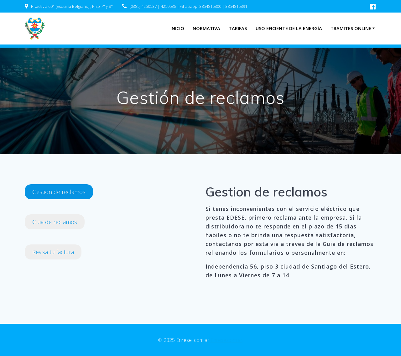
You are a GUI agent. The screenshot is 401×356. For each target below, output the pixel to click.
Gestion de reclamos (59, 192)
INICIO (177, 28)
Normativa (206, 28)
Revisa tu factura (53, 252)
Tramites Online (351, 28)
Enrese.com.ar (226, 340)
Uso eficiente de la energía (289, 28)
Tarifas (238, 28)
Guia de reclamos (54, 222)
